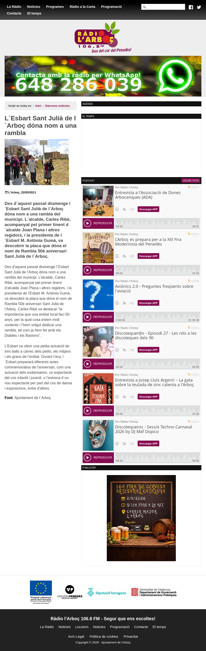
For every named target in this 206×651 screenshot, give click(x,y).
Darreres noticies (57, 106)
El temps (34, 13)
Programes (55, 6)
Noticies (33, 6)
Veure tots (191, 180)
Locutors (82, 627)
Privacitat (131, 636)
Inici (38, 106)
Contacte (14, 13)
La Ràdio (14, 6)
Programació (111, 6)
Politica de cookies (104, 636)
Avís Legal (76, 636)
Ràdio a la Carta (82, 6)
